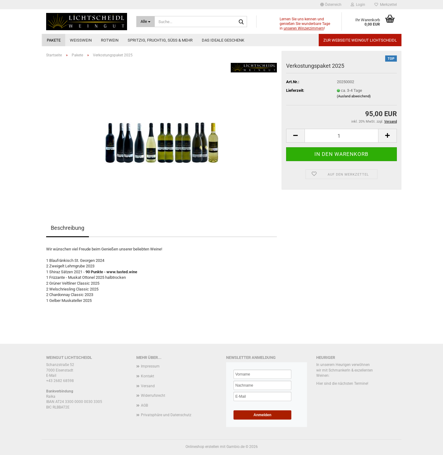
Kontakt (147, 376)
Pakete (54, 40)
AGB (144, 405)
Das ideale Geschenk (223, 40)
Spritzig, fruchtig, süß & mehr (160, 40)
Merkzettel (385, 4)
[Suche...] (145, 21)
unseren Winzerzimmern (304, 28)
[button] (331, 4)
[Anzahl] (341, 136)
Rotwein (109, 40)
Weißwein (81, 40)
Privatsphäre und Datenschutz (166, 415)
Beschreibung (67, 228)
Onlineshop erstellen (202, 447)
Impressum (150, 366)
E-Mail (51, 375)
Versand (148, 386)
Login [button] (358, 4)
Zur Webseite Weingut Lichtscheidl (360, 40)
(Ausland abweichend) (354, 96)
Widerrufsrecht (153, 395)
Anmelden (262, 415)
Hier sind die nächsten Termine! (342, 383)
